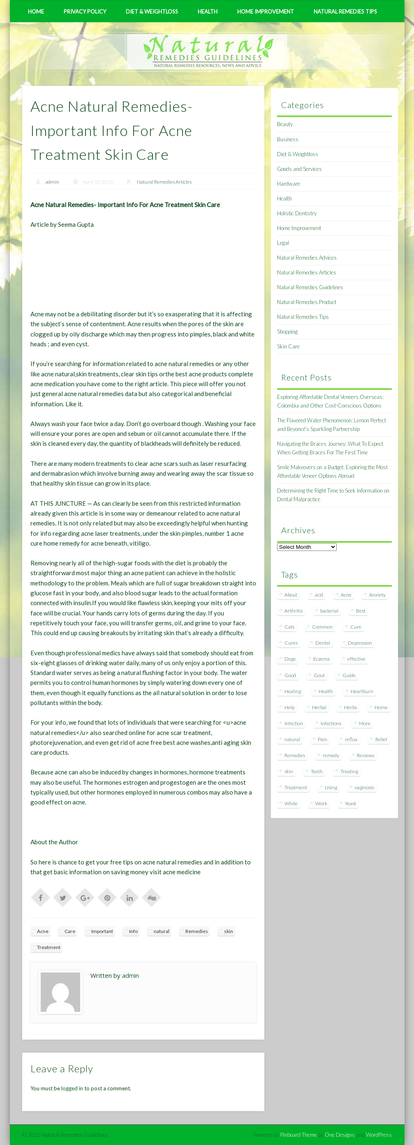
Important (102, 931)
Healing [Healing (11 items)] (292, 691)
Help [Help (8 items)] (289, 707)
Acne (43, 931)
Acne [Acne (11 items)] (346, 595)
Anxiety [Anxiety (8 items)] (377, 595)
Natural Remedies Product (306, 302)
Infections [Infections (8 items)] (331, 723)
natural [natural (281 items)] (292, 739)
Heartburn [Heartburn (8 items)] (362, 691)
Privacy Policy (85, 11)
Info (133, 931)
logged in (72, 1088)
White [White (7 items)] (291, 803)
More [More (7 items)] (364, 723)
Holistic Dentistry (297, 213)
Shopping (287, 331)
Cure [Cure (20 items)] (355, 627)
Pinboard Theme (298, 1134)
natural (161, 931)
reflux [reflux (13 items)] (351, 739)
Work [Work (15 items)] (321, 803)
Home (36, 11)
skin (228, 931)
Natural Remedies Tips (345, 11)
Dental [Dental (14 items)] (322, 643)
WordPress (379, 1134)
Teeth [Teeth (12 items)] (317, 771)
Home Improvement (265, 11)
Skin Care (288, 346)
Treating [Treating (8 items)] (349, 771)
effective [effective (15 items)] (356, 659)
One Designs (340, 1134)
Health (207, 11)
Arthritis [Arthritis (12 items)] (293, 611)
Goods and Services (299, 169)
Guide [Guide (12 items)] (349, 675)
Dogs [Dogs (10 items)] (290, 659)
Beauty (285, 124)
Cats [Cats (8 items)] (289, 627)
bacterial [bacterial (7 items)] (329, 611)
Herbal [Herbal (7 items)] (319, 707)
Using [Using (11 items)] (331, 787)
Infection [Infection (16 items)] (293, 723)
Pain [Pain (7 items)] (322, 739)
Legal (283, 243)
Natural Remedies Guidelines (310, 287)
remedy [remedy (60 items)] (331, 755)
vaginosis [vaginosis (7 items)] (364, 787)
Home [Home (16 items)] (381, 707)
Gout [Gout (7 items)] (319, 675)
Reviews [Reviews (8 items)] (365, 755)
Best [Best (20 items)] (360, 611)
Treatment (48, 947)
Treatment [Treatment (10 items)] (295, 787)
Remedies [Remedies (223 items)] (294, 755)
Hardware (288, 183)
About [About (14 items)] (290, 595)
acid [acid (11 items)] (319, 595)
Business (287, 139)
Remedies (196, 931)
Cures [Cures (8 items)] (291, 643)
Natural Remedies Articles (164, 182)
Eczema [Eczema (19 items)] (321, 659)
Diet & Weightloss (152, 11)
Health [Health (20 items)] (326, 691)
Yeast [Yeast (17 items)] (350, 803)
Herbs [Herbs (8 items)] (350, 707)
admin (52, 182)
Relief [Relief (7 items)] (381, 739)
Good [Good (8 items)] (290, 675)
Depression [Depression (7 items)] (360, 643)
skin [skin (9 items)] (288, 771)
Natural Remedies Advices (307, 257)
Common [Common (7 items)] (322, 627)
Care (70, 931)
